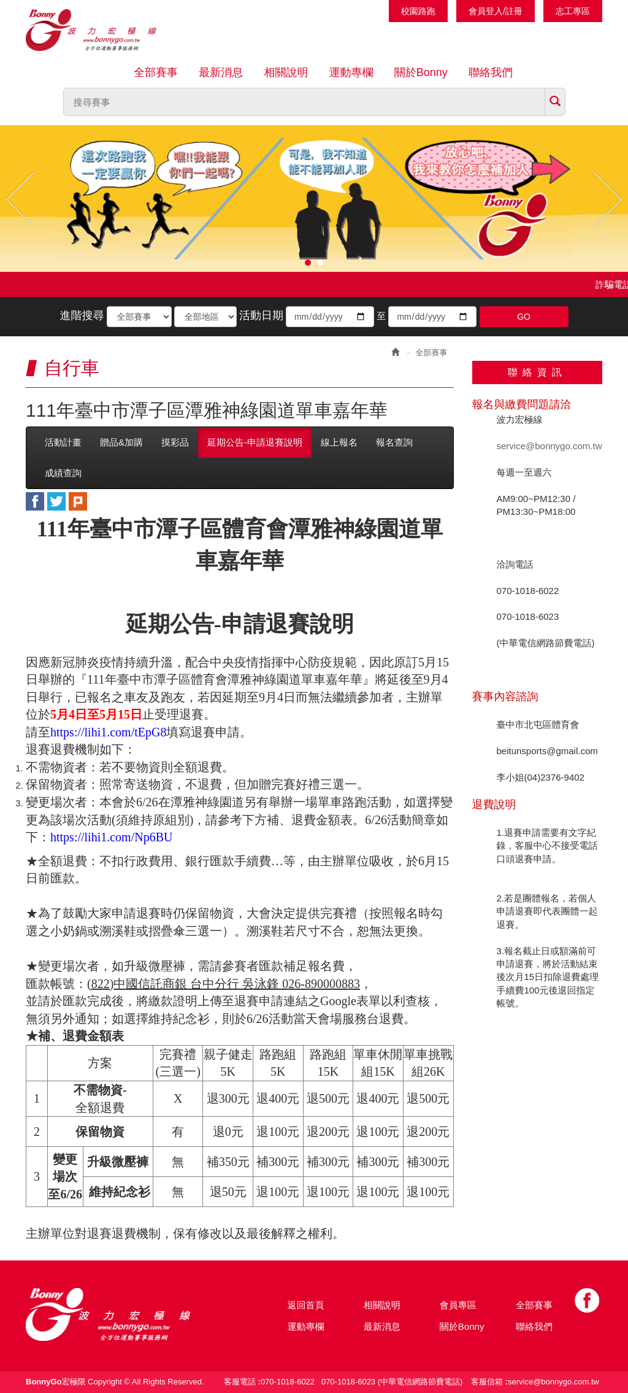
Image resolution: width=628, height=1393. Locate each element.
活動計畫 (63, 442)
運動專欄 (351, 72)
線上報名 (339, 442)
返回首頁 (306, 1305)
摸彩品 (175, 442)
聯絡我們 (491, 72)
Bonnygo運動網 (105, 30)
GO (523, 317)
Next (608, 199)
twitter (56, 501)
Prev (20, 199)
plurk (78, 501)
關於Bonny (421, 72)
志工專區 (573, 11)
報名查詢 (394, 442)
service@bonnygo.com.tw (549, 446)
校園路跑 (418, 11)
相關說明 (286, 72)
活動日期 (261, 315)
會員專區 (458, 1305)
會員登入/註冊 (496, 11)
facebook (35, 501)
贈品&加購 (121, 442)
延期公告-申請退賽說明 (254, 442)
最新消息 (221, 72)
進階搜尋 (81, 315)
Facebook (587, 1300)
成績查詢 (63, 473)
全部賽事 (156, 72)
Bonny (127, 1314)
